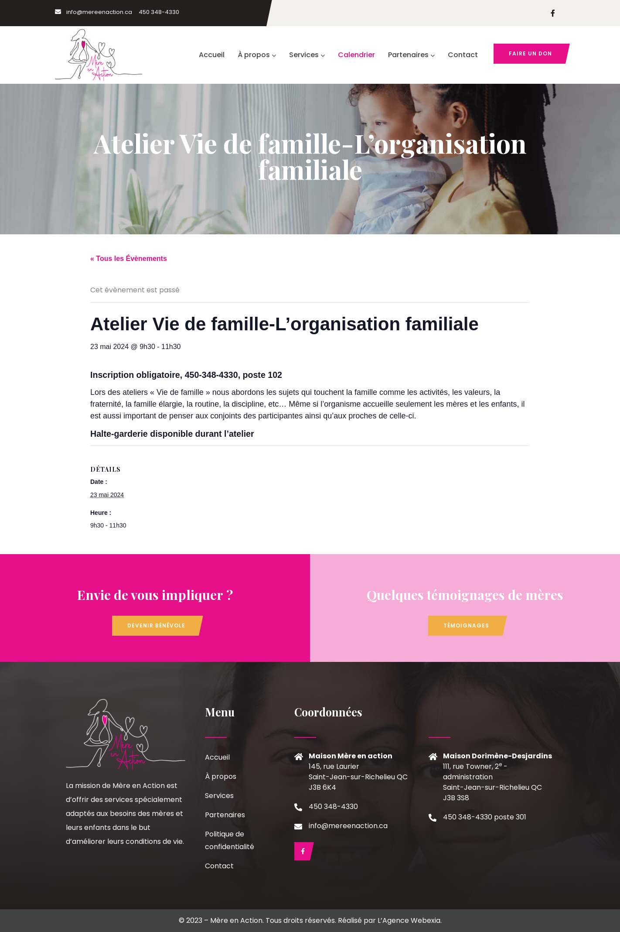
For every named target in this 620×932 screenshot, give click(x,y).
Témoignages (466, 625)
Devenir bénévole (156, 625)
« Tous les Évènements (128, 258)
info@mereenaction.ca (93, 12)
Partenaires (411, 55)
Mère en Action (236, 920)
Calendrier (356, 55)
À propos (257, 55)
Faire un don (530, 53)
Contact (463, 55)
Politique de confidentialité (229, 840)
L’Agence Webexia (409, 920)
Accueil (212, 55)
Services (307, 55)
